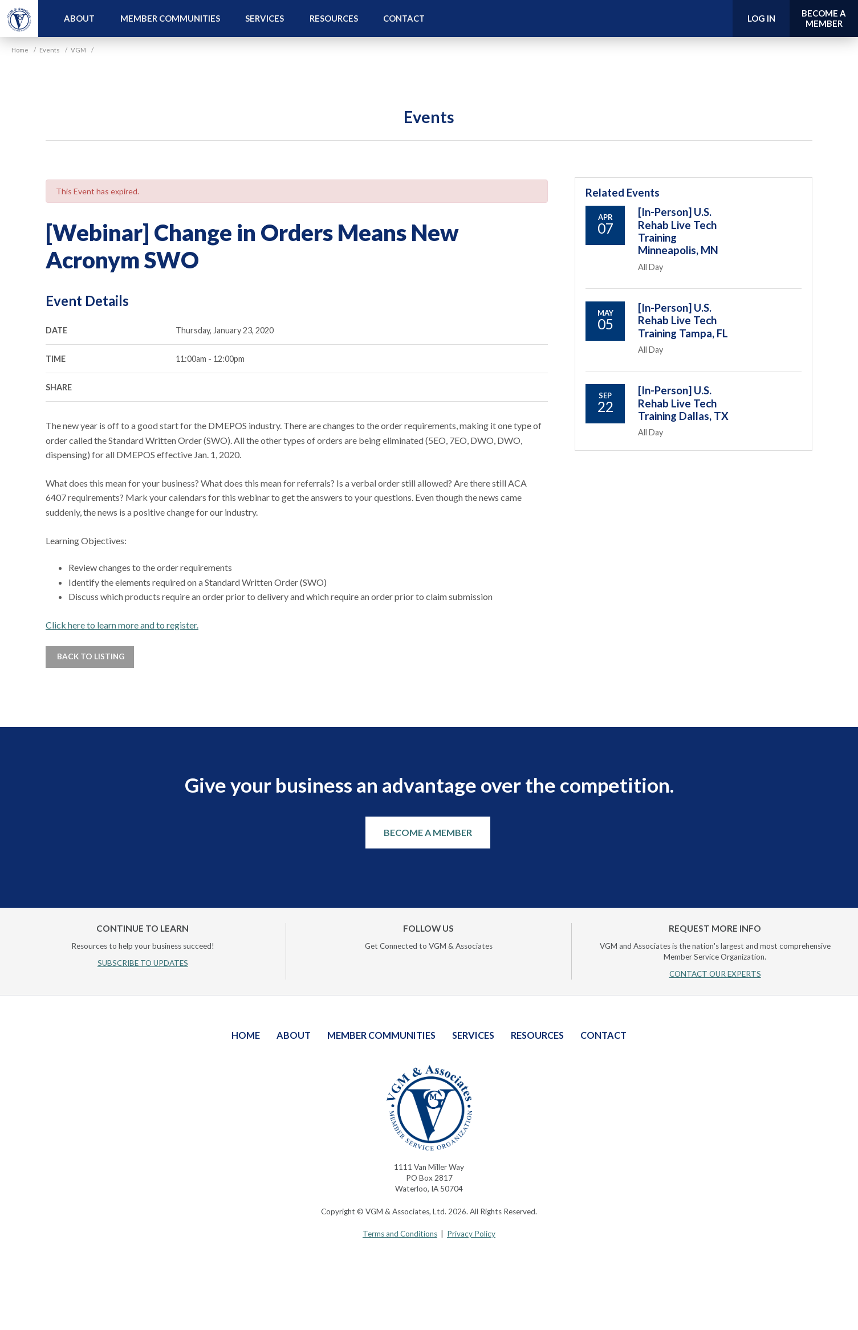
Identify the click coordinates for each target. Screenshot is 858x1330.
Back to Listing (89, 656)
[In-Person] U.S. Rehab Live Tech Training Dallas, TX (683, 403)
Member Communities (170, 18)
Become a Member (428, 832)
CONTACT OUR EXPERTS (715, 973)
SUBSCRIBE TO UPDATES (142, 963)
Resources (334, 18)
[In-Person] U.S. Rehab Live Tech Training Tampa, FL (683, 320)
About (79, 18)
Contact (404, 18)
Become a (823, 18)
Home (245, 1035)
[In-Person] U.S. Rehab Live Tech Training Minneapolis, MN (678, 231)
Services (264, 18)
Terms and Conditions (400, 1233)
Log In (761, 18)
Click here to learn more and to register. (122, 624)
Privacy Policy (471, 1233)
